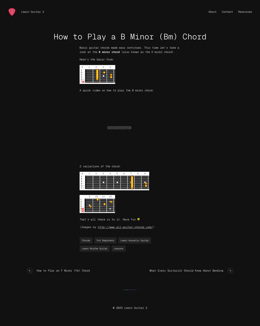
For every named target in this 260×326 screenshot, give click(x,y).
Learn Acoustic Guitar (135, 240)
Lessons (118, 248)
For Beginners (105, 240)
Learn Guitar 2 (32, 11)
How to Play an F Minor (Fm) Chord (63, 270)
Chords (86, 240)
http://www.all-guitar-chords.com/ (125, 227)
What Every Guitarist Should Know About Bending (186, 270)
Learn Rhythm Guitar (94, 248)
